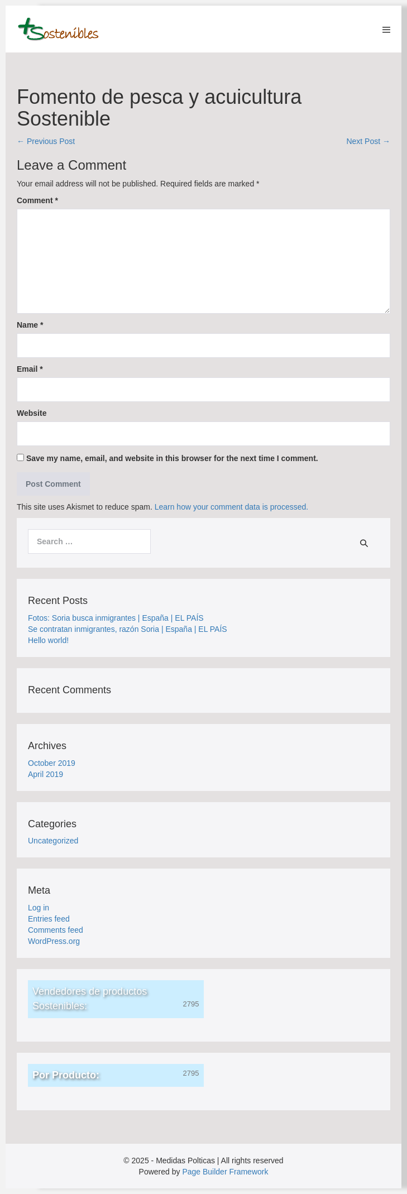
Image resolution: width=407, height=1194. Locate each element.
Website (31, 413)
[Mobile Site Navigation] (386, 29)
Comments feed (55, 930)
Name (30, 324)
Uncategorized (53, 840)
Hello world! (48, 640)
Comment (37, 200)
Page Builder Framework (225, 1171)
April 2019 (45, 774)
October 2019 (51, 763)
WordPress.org (54, 941)
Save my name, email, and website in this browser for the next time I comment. (172, 458)
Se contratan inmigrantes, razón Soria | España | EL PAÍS (127, 629)
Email (30, 369)
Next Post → (368, 141)
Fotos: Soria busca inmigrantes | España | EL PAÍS (116, 617)
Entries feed (49, 918)
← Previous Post (46, 141)
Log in (38, 907)
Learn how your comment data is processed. (231, 506)
